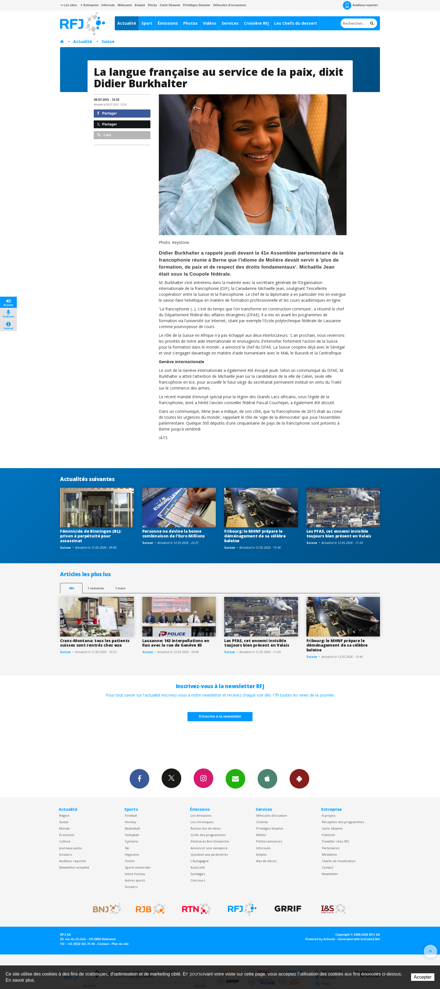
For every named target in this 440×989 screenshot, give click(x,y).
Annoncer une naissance (209, 848)
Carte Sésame (170, 5)
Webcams (125, 5)
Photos (190, 23)
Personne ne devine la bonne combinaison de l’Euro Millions (173, 533)
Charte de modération (339, 861)
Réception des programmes (343, 822)
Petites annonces (269, 841)
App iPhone (267, 778)
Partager (107, 113)
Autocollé (198, 867)
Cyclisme (131, 841)
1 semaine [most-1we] (96, 588)
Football (131, 815)
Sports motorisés (137, 867)
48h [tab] (71, 588)
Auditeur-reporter (360, 5)
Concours (198, 880)
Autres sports (135, 880)
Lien (104, 135)
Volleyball (132, 835)
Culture (64, 841)
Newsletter (330, 874)
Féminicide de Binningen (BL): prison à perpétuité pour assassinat (90, 535)
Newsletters (235, 778)
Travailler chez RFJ (335, 841)
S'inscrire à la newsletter (220, 716)
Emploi (140, 5)
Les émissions (201, 815)
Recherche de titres (206, 828)
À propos (328, 815)
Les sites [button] (69, 5)
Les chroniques (202, 822)
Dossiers (65, 854)
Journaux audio (70, 848)
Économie (66, 835)
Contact (327, 867)
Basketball (132, 828)
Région (64, 815)
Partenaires (330, 848)
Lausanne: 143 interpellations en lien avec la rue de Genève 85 (175, 643)
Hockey (130, 822)
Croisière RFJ (256, 23)
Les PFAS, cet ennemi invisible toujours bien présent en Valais (338, 533)
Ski (127, 848)
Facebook (139, 778)
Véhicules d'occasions (229, 5)
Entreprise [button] (89, 5)
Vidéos (209, 23)
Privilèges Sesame (269, 828)
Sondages (198, 874)
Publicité (328, 835)
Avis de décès (266, 861)
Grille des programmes (208, 835)
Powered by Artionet (320, 939)
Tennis (129, 861)
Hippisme (132, 854)
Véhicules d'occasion (271, 815)
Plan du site (120, 943)
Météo (261, 835)
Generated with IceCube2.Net (359, 939)
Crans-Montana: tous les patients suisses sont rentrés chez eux (95, 643)
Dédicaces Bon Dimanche (210, 841)
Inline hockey (135, 874)
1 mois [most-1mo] (120, 588)
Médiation (329, 854)
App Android (299, 778)
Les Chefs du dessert (295, 23)
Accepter (423, 977)
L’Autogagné (200, 861)
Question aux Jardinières (209, 854)
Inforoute (108, 5)
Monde (64, 828)
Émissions (168, 23)
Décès (152, 5)
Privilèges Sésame (196, 5)
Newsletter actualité (74, 867)
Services (230, 23)
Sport (146, 23)
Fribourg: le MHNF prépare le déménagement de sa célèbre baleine (255, 535)
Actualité (126, 23)
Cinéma (262, 822)
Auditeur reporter (72, 861)
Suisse (108, 41)
